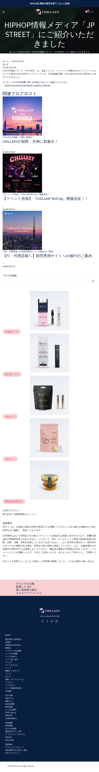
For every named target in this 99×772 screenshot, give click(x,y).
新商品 (8, 648)
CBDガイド (9, 698)
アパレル (9, 682)
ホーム (6, 61)
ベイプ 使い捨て (12, 659)
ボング (8, 676)
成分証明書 (9, 704)
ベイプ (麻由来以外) (13, 688)
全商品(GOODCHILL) (13, 645)
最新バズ (9, 701)
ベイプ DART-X (11, 656)
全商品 (8, 642)
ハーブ (8, 668)
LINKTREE (8, 715)
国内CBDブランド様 (13, 731)
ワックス (9, 662)
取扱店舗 (9, 707)
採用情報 (9, 725)
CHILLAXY (16, 766)
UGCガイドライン (12, 753)
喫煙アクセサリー (12, 671)
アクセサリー (10, 685)
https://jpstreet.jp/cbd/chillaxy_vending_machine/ (28, 85)
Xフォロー (8, 525)
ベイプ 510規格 (11, 653)
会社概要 (9, 723)
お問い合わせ (10, 712)
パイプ (8, 674)
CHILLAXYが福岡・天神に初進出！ (34, 141)
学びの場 (9, 695)
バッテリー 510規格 (13, 651)
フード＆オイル (11, 665)
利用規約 (9, 744)
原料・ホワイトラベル (14, 679)
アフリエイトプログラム (15, 734)
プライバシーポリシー (14, 747)
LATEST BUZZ (18, 61)
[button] (11, 342)
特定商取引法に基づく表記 (16, 750)
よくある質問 (10, 710)
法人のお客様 (10, 728)
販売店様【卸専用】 (13, 639)
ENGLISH (8, 737)
